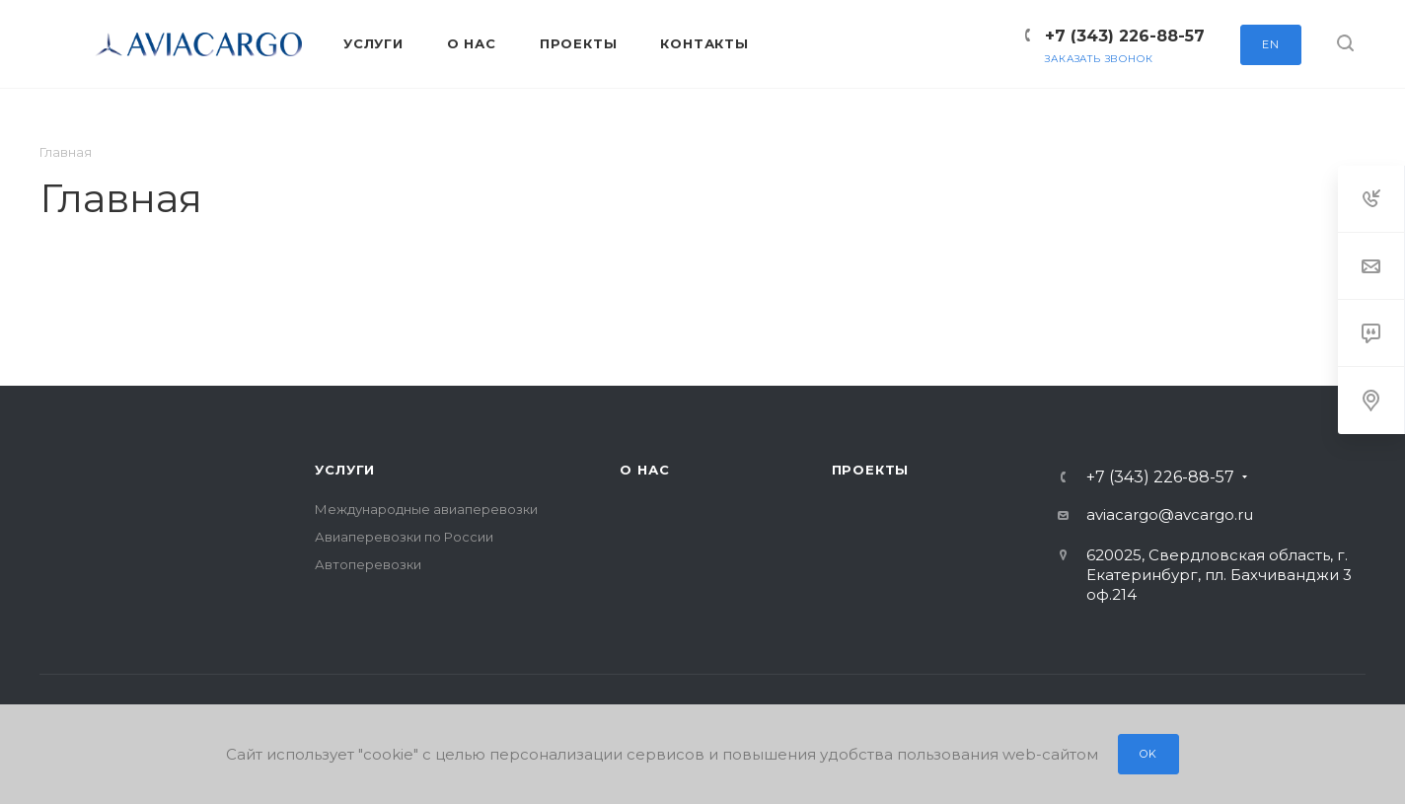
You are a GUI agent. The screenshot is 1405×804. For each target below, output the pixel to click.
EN (1271, 44)
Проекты (871, 469)
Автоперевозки (368, 564)
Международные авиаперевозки (426, 509)
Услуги (345, 469)
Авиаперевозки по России (404, 537)
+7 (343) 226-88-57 (1125, 36)
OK (1148, 754)
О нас (644, 469)
